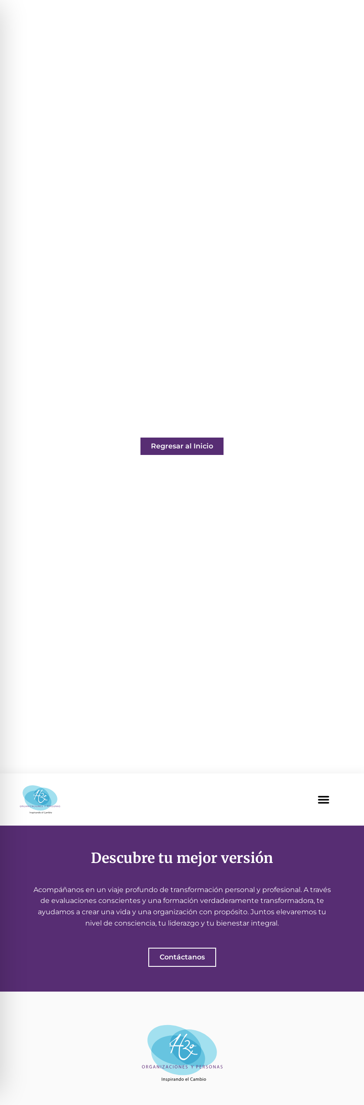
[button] (323, 799)
